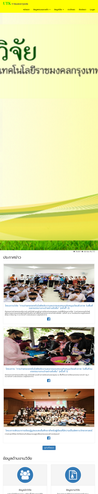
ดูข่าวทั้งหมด (49, 447)
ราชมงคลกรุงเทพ (19, 4)
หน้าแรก (26, 9)
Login (92, 9)
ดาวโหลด (71, 9)
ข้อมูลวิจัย (59, 9)
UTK (7, 3)
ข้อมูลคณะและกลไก (41, 9)
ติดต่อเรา (82, 9)
